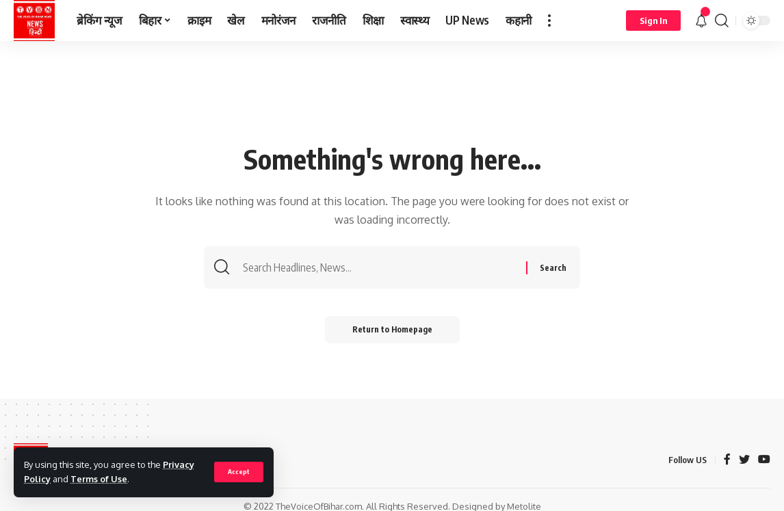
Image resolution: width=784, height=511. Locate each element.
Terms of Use (98, 478)
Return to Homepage (392, 329)
